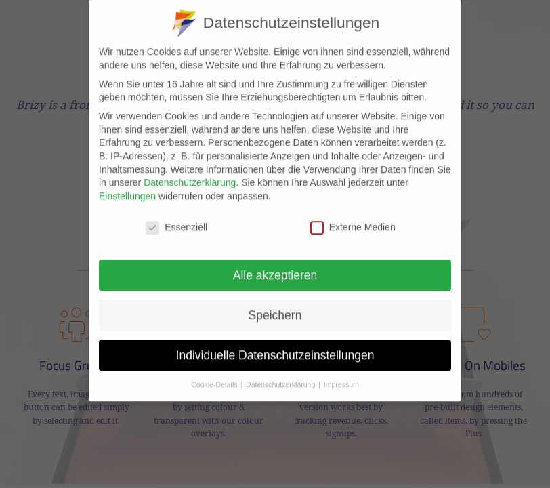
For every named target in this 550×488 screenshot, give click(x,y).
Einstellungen (127, 183)
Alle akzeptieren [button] (275, 261)
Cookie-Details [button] (215, 371)
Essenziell (176, 214)
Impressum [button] (341, 371)
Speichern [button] (275, 301)
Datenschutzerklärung (190, 169)
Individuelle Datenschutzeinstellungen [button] (275, 341)
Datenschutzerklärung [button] (281, 371)
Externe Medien (353, 214)
